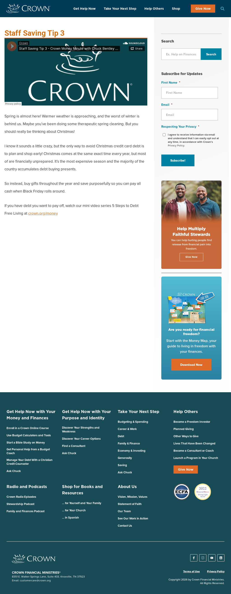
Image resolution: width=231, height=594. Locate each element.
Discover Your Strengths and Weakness (80, 429)
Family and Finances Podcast (25, 511)
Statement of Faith (130, 504)
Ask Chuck (14, 471)
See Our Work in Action (133, 518)
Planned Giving (183, 429)
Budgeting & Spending (133, 422)
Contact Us (125, 526)
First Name (170, 82)
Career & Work (127, 429)
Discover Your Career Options (81, 439)
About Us (127, 486)
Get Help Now (84, 8)
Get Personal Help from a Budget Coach (28, 451)
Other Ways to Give (186, 436)
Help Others (154, 8)
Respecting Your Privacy (180, 126)
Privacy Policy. (176, 145)
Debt (121, 436)
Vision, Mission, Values (132, 497)
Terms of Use (191, 571)
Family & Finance (129, 443)
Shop (176, 8)
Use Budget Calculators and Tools (29, 435)
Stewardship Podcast (20, 504)
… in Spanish (70, 517)
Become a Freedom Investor (191, 422)
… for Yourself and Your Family (81, 503)
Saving (122, 465)
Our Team (124, 511)
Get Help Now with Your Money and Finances (31, 415)
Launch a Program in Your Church (195, 458)
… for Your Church (74, 510)
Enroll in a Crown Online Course (28, 428)
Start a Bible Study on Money (26, 442)
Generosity (125, 458)
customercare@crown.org (35, 580)
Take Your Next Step (120, 8)
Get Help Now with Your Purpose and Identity (86, 415)
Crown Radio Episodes (21, 497)
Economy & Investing (132, 451)
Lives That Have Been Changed (194, 443)
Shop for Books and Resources (82, 490)
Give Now (203, 8)
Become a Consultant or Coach (193, 451)
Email (166, 104)
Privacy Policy (215, 571)
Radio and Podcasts (27, 486)
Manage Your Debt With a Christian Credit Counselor (30, 462)
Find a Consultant (73, 446)
